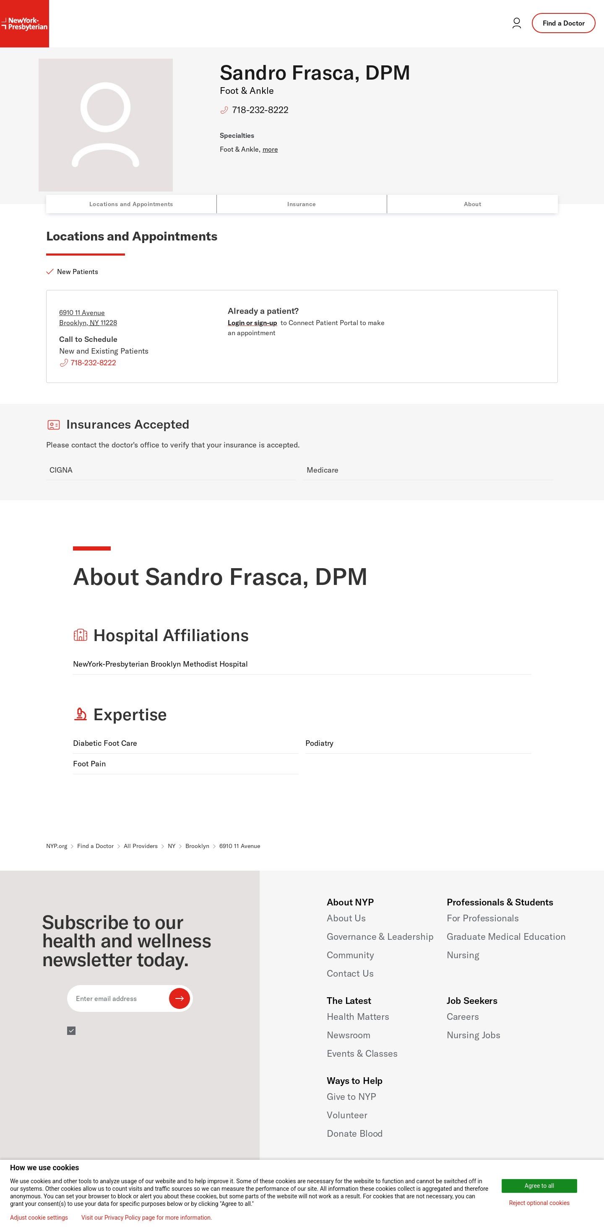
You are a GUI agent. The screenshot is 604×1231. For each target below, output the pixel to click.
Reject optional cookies (539, 1203)
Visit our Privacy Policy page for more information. (146, 1217)
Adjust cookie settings (39, 1217)
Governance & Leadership (380, 936)
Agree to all (539, 1185)
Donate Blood (355, 1133)
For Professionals (483, 918)
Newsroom (348, 1035)
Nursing (463, 955)
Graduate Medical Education (506, 936)
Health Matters (358, 1016)
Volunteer (347, 1115)
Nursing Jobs (473, 1035)
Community (350, 955)
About (473, 204)
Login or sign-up (252, 322)
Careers (463, 1016)
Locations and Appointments (131, 204)
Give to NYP (351, 1096)
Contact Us (350, 973)
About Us (346, 918)
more (270, 149)
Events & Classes (362, 1053)
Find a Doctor (564, 23)
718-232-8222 (260, 110)
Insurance (301, 204)
